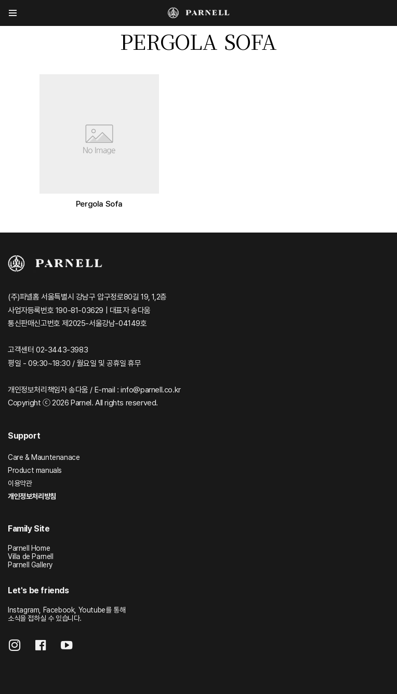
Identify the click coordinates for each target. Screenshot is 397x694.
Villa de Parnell (31, 556)
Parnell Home (29, 548)
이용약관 (20, 483)
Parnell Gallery (30, 565)
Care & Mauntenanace (44, 457)
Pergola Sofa (99, 204)
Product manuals (35, 470)
